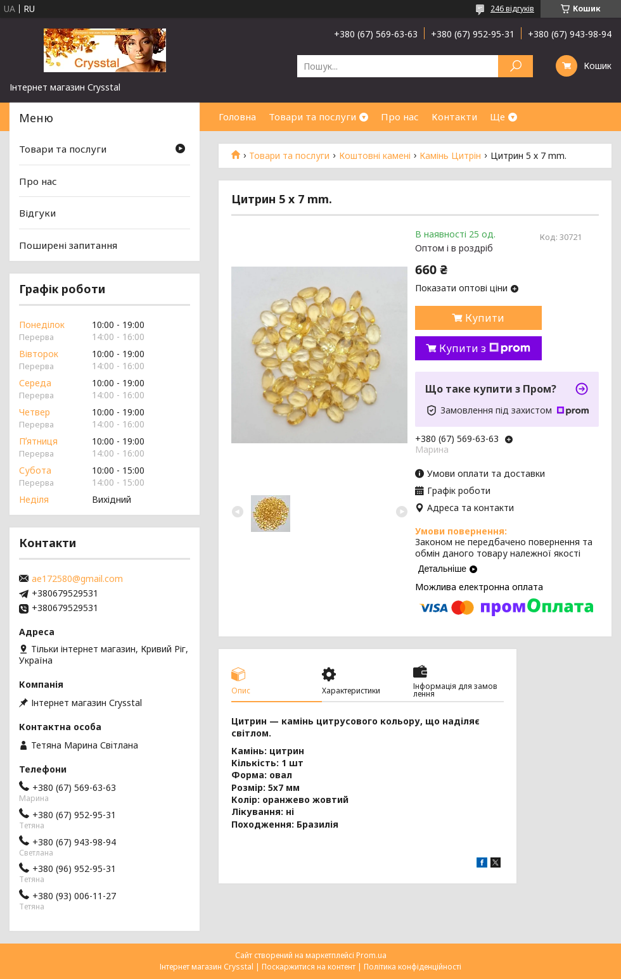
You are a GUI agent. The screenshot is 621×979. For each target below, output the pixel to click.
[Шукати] (515, 66)
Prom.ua (371, 955)
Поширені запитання (68, 245)
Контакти (454, 116)
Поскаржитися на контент (308, 966)
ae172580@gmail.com (77, 578)
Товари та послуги (312, 116)
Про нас (400, 116)
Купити (484, 318)
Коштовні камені (375, 155)
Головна (237, 116)
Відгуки (37, 212)
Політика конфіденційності (412, 966)
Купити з (484, 348)
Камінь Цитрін (450, 155)
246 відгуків (512, 8)
